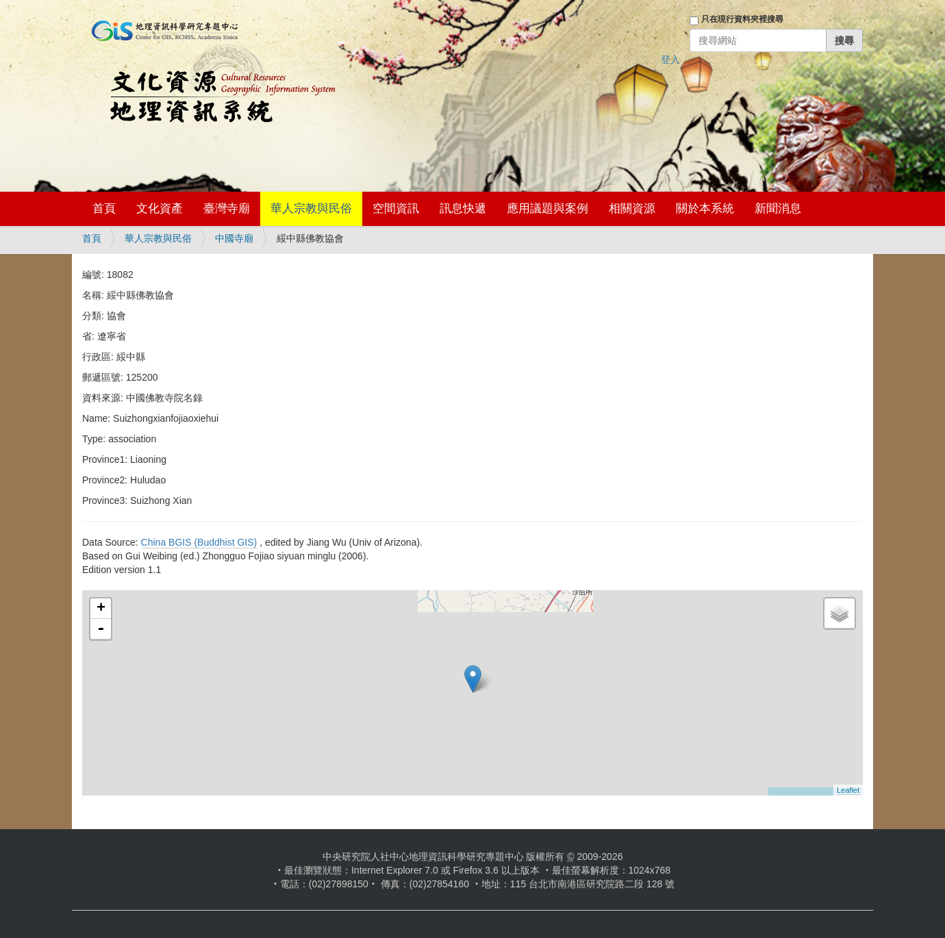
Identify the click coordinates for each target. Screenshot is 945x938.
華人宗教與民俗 (311, 208)
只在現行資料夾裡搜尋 (742, 19)
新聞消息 (778, 208)
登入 (670, 59)
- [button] (100, 629)
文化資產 (159, 208)
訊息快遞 (463, 208)
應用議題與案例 (547, 208)
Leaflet (848, 790)
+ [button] (101, 608)
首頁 (104, 208)
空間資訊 (396, 208)
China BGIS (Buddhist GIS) (199, 542)
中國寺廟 (234, 238)
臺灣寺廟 (226, 208)
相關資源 (632, 208)
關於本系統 (705, 208)
